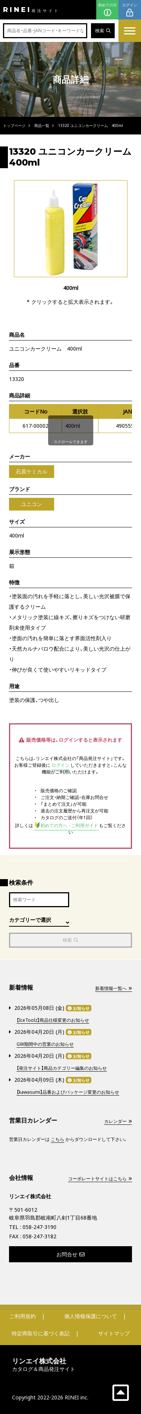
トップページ (14, 125)
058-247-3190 (39, 1226)
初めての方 (107, 10)
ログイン (129, 10)
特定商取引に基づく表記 (41, 1333)
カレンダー (118, 1121)
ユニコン (31, 504)
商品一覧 (41, 125)
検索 (103, 30)
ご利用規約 (22, 1316)
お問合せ (70, 1254)
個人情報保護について (90, 1316)
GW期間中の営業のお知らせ (45, 1044)
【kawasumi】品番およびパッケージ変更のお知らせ (68, 1092)
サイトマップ (114, 1333)
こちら (57, 1139)
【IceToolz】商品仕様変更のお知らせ (53, 1020)
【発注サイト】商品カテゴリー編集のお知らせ (62, 1068)
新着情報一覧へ (113, 988)
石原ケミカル (31, 471)
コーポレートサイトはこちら (100, 1178)
